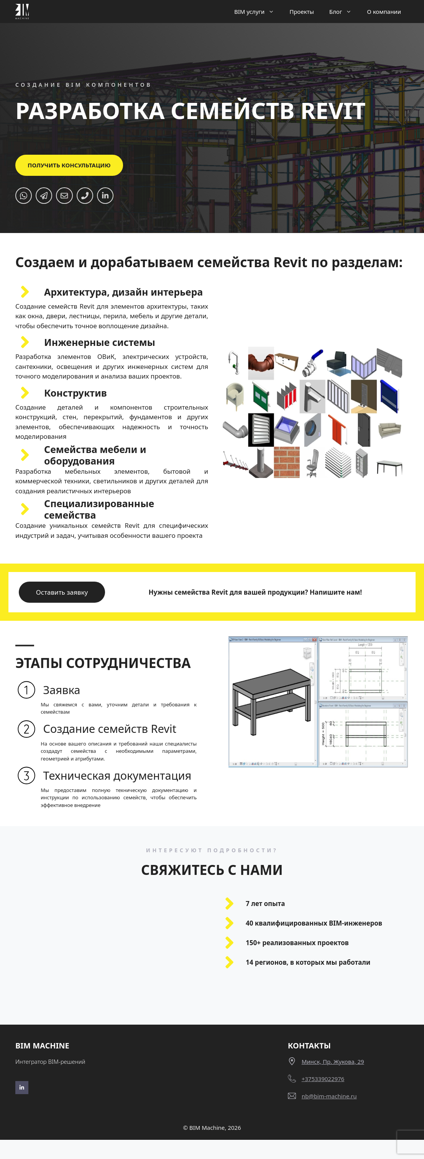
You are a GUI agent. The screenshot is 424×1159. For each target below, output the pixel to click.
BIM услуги (258, 11)
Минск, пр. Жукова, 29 (333, 1081)
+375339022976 (323, 1098)
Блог (344, 11)
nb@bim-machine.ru (329, 1115)
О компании (384, 11)
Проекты (301, 11)
